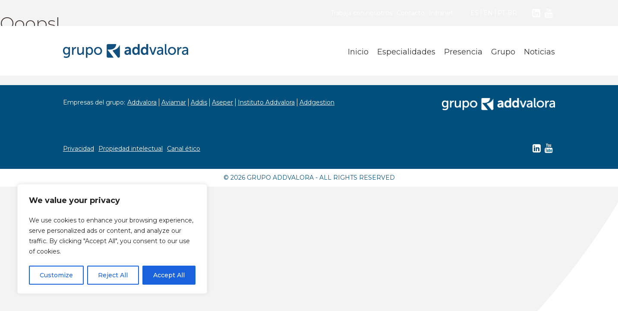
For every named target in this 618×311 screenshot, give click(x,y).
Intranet (441, 13)
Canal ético (183, 148)
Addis (199, 102)
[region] (112, 239)
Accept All (169, 275)
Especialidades (406, 52)
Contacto (411, 13)
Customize (56, 275)
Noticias (539, 52)
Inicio (358, 52)
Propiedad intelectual (130, 148)
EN (488, 13)
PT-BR (507, 13)
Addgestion (317, 102)
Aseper (222, 102)
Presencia (463, 52)
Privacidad (78, 148)
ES (474, 13)
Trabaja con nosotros (361, 13)
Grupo (503, 52)
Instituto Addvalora (266, 102)
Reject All (113, 275)
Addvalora (142, 102)
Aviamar (173, 102)
